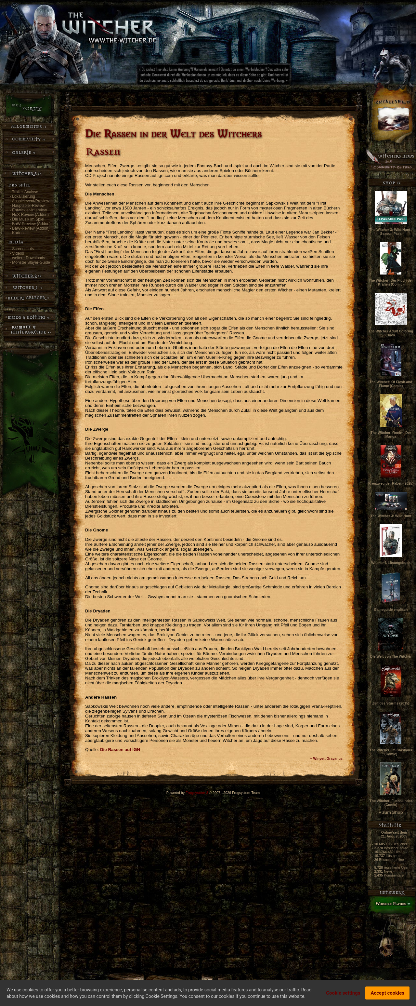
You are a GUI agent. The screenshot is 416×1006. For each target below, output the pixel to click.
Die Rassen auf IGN (120, 749)
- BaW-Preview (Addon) (30, 223)
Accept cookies (387, 993)
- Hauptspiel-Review (27, 205)
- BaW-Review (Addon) (29, 228)
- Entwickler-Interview (28, 210)
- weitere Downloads (27, 258)
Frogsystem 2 (197, 793)
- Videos (17, 253)
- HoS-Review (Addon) (29, 214)
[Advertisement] (236, 76)
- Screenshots (22, 249)
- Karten (17, 233)
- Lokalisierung (22, 196)
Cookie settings (343, 993)
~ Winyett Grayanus (326, 758)
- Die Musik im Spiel (27, 219)
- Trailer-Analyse (24, 192)
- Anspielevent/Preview (29, 201)
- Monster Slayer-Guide (30, 262)
